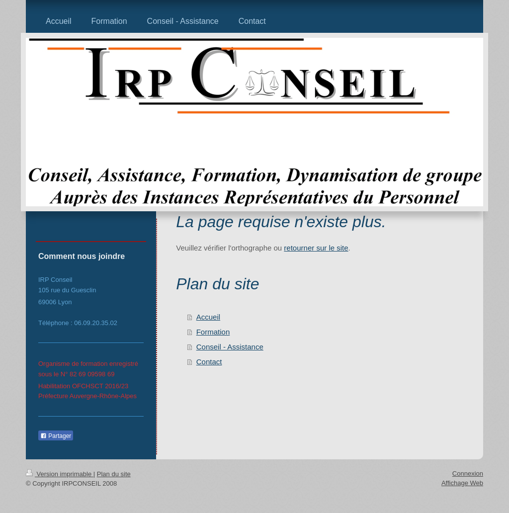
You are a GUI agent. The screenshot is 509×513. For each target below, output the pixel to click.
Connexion (467, 473)
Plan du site (114, 474)
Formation (213, 332)
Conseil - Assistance (229, 346)
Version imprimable (59, 474)
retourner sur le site (316, 248)
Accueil (208, 317)
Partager (55, 435)
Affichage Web (462, 483)
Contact (209, 361)
